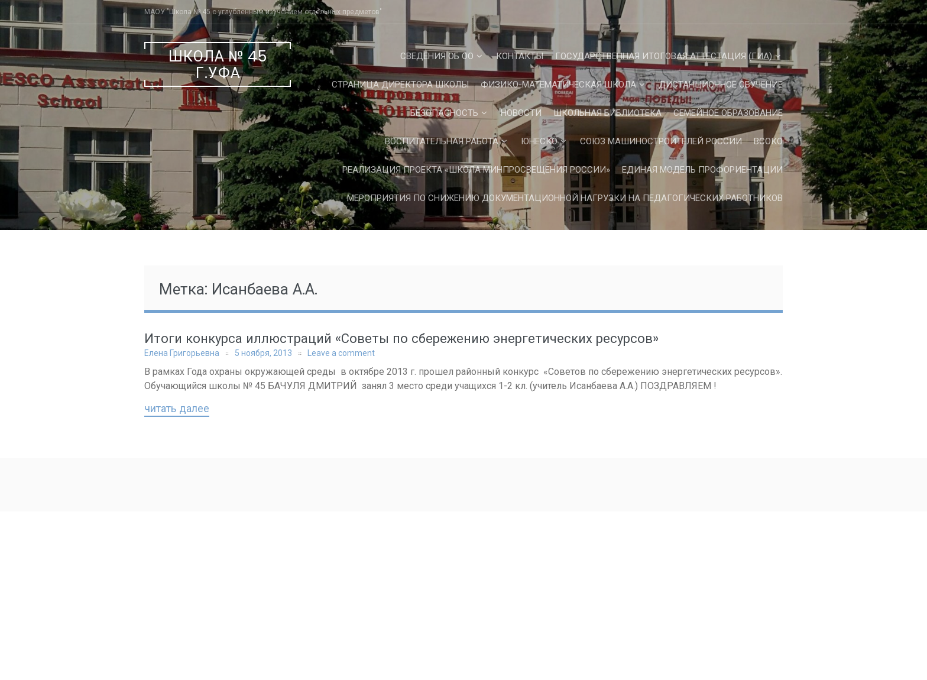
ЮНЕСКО (539, 141)
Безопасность (444, 113)
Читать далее (176, 409)
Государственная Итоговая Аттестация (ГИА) (663, 56)
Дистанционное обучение (721, 84)
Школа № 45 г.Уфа (217, 64)
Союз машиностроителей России (661, 141)
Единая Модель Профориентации (702, 169)
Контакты (519, 56)
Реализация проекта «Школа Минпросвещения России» (476, 169)
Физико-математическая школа (558, 84)
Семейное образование (728, 113)
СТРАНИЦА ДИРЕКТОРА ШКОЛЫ (400, 84)
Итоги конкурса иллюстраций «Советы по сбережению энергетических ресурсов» (401, 338)
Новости (521, 113)
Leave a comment (341, 353)
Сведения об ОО (437, 56)
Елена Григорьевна (181, 353)
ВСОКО (768, 141)
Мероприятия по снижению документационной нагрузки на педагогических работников (565, 198)
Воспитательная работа (441, 141)
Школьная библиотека (607, 113)
